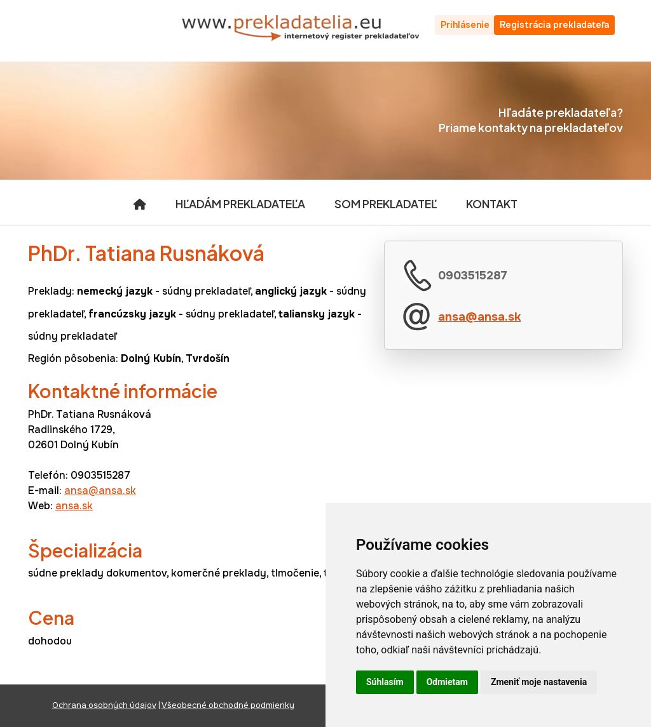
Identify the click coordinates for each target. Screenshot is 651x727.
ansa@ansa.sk (479, 316)
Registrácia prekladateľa (554, 24)
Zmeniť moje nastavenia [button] (539, 682)
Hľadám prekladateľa (240, 204)
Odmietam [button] (447, 682)
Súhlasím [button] (385, 682)
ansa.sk (74, 505)
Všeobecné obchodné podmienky (227, 705)
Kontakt (491, 204)
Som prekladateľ (385, 204)
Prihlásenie (465, 24)
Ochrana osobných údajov (104, 705)
